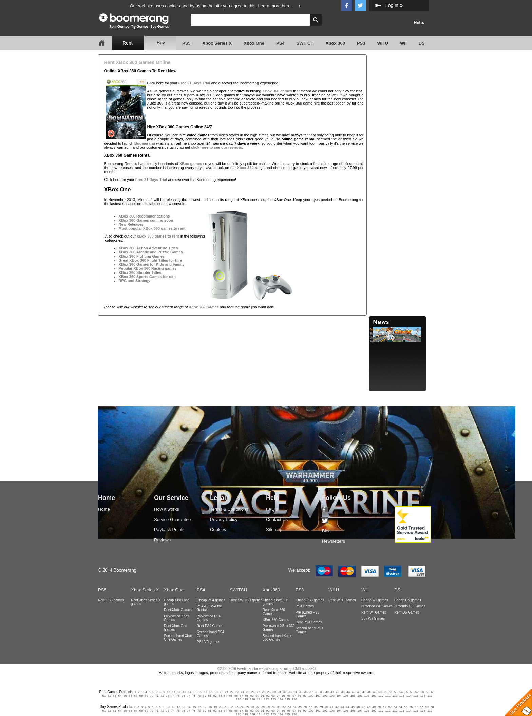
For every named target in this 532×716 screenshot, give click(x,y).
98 (299, 695)
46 (358, 692)
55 (406, 692)
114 (408, 695)
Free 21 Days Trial (194, 83)
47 (364, 692)
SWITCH (305, 43)
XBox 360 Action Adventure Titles (148, 248)
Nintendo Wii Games (377, 606)
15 (195, 692)
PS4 (280, 43)
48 (369, 692)
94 (278, 695)
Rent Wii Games (373, 612)
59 (427, 692)
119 (245, 699)
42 (337, 692)
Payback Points (169, 529)
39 (321, 692)
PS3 (361, 43)
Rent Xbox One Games (175, 628)
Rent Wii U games (342, 600)
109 (373, 695)
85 (230, 695)
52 (390, 692)
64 (119, 695)
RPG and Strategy (135, 281)
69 (146, 695)
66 (130, 695)
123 (273, 699)
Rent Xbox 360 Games (274, 612)
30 (274, 692)
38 (316, 692)
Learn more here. (275, 5)
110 (380, 695)
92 (267, 695)
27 (258, 692)
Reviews (162, 539)
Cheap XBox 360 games (275, 602)
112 (394, 695)
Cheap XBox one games (177, 602)
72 (162, 695)
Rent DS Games (406, 612)
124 (280, 699)
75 (178, 695)
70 (151, 695)
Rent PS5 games (111, 600)
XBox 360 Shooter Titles (140, 272)
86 (236, 695)
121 (259, 699)
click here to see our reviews (216, 147)
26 (253, 692)
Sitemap (274, 529)
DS (422, 43)
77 (188, 695)
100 (311, 695)
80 (204, 695)
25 (247, 692)
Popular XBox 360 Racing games (148, 268)
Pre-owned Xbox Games (176, 618)
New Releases (131, 224)
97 (294, 695)
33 (290, 692)
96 (289, 695)
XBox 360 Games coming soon (146, 220)
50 (380, 692)
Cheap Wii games (374, 600)
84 (225, 695)
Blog (326, 530)
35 (300, 692)
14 (189, 692)
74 (172, 695)
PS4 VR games (208, 642)
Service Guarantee (172, 519)
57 (417, 692)
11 (173, 692)
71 (156, 695)
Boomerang (144, 143)
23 (237, 692)
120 (252, 699)
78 (193, 695)
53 (395, 692)
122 (266, 699)
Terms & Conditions (229, 509)
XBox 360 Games (276, 620)
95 (283, 695)
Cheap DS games (407, 600)
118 (238, 699)
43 (343, 692)
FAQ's (272, 509)
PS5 (186, 43)
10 (168, 692)
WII (403, 43)
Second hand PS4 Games (210, 634)
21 (226, 692)
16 (200, 692)
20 (221, 692)
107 (359, 695)
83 (220, 695)
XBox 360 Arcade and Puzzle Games (151, 252)
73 (167, 695)
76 (183, 695)
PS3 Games (305, 606)
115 (415, 695)
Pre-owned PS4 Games (209, 618)
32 (284, 692)
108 (366, 695)
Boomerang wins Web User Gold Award (398, 335)
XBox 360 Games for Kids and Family (152, 264)
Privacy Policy (224, 519)
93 (273, 695)
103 (332, 695)
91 (262, 695)
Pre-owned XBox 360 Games (279, 628)
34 (295, 692)
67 (135, 695)
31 (279, 692)
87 (241, 695)
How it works (166, 509)
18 (210, 692)
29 (269, 692)
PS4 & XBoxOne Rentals (209, 608)
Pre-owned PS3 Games (307, 614)
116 (422, 695)
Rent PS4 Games (210, 626)
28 (263, 692)
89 (252, 695)
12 (179, 692)
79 (199, 695)
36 (306, 692)
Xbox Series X (217, 43)
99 (305, 695)
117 (429, 695)
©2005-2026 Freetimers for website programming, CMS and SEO (266, 669)
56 (411, 692)
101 (318, 695)
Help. (419, 22)
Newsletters (333, 541)
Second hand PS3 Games (309, 630)
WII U (382, 43)
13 (184, 692)
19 (216, 692)
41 (332, 692)
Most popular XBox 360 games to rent (152, 228)
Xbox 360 (335, 43)
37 (311, 692)
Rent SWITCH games (246, 600)
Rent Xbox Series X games (145, 602)
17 (205, 692)
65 (125, 695)
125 (287, 699)
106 (353, 695)
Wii (364, 589)
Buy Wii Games (373, 618)
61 (104, 695)
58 (422, 692)
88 (246, 695)
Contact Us (277, 519)
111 (388, 695)
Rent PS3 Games (309, 622)
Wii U (333, 589)
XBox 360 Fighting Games (142, 256)
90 (257, 695)
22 (232, 692)
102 (324, 695)
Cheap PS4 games (211, 600)
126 (294, 699)
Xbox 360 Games (204, 307)
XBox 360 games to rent (158, 236)
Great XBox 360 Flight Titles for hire (150, 260)
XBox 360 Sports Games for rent (147, 277)
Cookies (218, 529)
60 (433, 692)
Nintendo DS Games (409, 606)
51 (385, 692)
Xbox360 (271, 589)
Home (104, 509)
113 (401, 695)
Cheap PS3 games (310, 600)
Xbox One (254, 43)
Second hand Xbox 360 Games (277, 637)
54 (401, 692)
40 (327, 692)
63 (114, 695)
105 (345, 695)
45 (353, 692)
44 (348, 692)
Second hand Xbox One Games (178, 637)
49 (374, 692)
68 (141, 695)
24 (242, 692)
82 (215, 695)
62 (109, 695)
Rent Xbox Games (178, 610)
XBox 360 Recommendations (144, 216)
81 (209, 695)
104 (338, 695)
